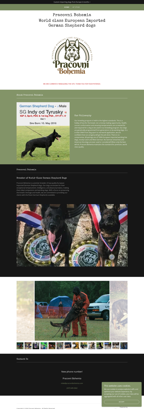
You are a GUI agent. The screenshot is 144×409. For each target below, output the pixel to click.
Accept (121, 402)
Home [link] (66, 7)
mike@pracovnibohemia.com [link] (72, 383)
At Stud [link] (76, 7)
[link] (72, 15)
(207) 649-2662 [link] (72, 388)
